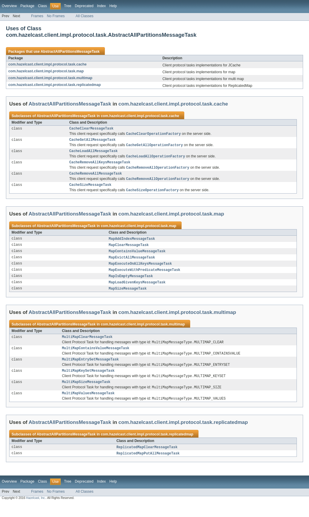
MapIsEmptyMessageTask (131, 283)
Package (27, 6)
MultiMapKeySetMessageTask (88, 381)
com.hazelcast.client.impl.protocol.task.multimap (50, 78)
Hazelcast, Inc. (36, 511)
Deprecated (84, 6)
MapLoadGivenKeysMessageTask (137, 290)
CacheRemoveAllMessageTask (95, 177)
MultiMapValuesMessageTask (88, 406)
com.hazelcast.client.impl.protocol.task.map (46, 71)
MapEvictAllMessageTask (132, 263)
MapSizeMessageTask (128, 296)
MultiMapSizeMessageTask (86, 394)
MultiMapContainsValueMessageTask (95, 357)
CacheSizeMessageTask (90, 189)
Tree (67, 6)
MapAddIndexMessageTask (132, 244)
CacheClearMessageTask (91, 129)
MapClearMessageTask (129, 250)
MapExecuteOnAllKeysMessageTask (140, 270)
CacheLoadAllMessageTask (93, 153)
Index (101, 6)
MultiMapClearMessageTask (87, 345)
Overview (9, 6)
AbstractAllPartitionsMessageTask (70, 52)
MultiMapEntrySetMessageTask (90, 369)
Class (42, 6)
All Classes (84, 16)
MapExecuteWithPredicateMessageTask (144, 277)
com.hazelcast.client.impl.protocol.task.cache (47, 64)
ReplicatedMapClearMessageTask (146, 460)
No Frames (56, 16)
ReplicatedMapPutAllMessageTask (148, 467)
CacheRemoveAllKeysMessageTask (99, 165)
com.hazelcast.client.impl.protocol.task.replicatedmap (54, 85)
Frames (37, 16)
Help (113, 6)
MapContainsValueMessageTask (137, 257)
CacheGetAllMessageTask (92, 141)
